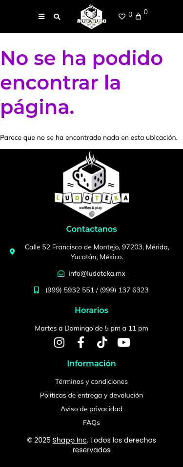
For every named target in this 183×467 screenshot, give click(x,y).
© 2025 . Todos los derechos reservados (91, 445)
